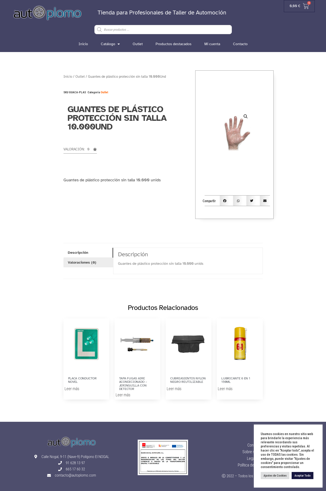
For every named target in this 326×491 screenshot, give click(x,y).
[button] (80, 151)
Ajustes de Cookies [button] (275, 475)
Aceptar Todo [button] (302, 475)
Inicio (83, 44)
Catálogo (110, 44)
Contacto (240, 44)
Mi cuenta (212, 44)
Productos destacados (174, 44)
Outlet (138, 44)
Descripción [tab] (78, 252)
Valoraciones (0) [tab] (82, 262)
